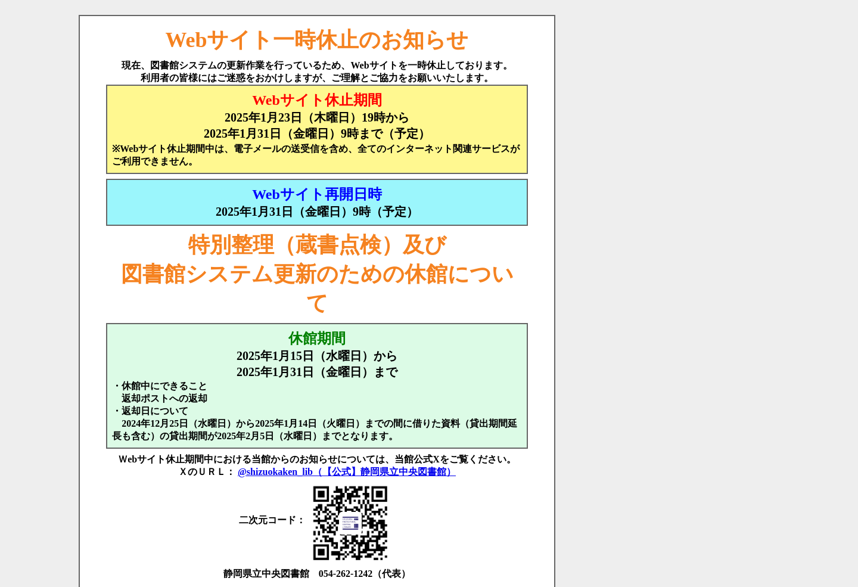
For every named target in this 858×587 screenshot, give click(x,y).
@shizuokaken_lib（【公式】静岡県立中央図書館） (347, 472)
